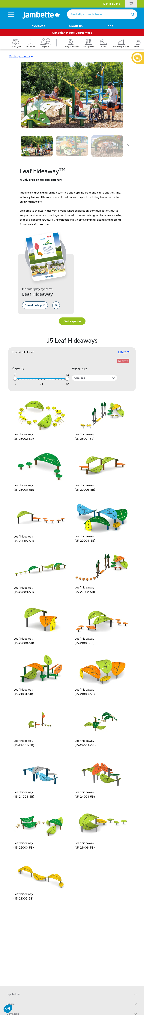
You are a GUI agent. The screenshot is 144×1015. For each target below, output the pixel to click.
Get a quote (111, 3)
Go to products (21, 56)
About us (75, 26)
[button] (140, 47)
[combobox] (102, 14)
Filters (124, 352)
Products (38, 26)
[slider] (15, 379)
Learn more (84, 32)
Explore (10, 1004)
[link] (35, 305)
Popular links (13, 994)
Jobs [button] (109, 26)
